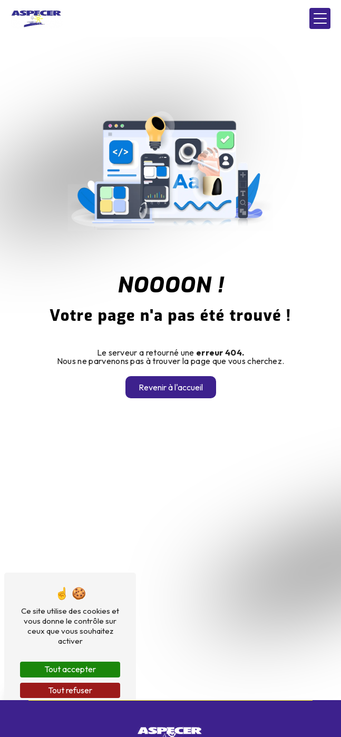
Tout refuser (70, 690)
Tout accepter (70, 669)
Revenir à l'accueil (171, 387)
